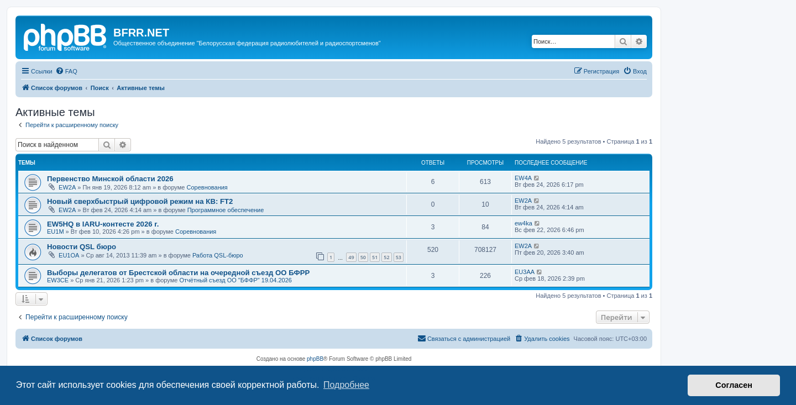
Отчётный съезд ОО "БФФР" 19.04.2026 (235, 280)
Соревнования (206, 187)
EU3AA (525, 272)
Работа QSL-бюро (217, 255)
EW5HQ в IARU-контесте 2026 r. (103, 224)
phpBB (315, 359)
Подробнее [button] (346, 385)
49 (351, 257)
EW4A (523, 178)
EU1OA (69, 255)
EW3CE (58, 280)
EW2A (67, 187)
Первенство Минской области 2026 (110, 179)
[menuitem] (66, 71)
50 (363, 257)
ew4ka (523, 223)
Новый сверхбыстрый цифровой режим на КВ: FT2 (140, 201)
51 (375, 257)
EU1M (55, 231)
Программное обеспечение (225, 210)
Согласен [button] (733, 385)
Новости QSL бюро (81, 247)
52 (386, 257)
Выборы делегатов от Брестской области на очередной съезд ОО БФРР (178, 273)
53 (398, 257)
